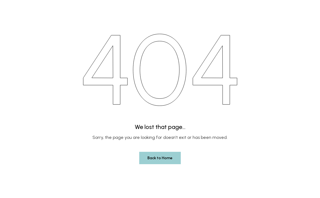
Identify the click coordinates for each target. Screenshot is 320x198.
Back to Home (160, 158)
